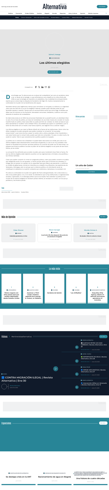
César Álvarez (18, 230)
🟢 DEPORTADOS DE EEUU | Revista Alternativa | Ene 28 (94, 357)
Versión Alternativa (87, 340)
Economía (19, 13)
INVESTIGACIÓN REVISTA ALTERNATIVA (19, 473)
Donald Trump (89, 17)
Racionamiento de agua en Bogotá (54, 477)
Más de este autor (54, 72)
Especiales (6, 423)
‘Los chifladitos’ (76, 293)
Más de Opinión (8, 216)
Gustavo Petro (66, 17)
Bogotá (47, 13)
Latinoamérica (12, 290)
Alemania (55, 232)
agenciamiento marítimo (98, 290)
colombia (55, 290)
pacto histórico (15, 192)
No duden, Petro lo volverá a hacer (90, 236)
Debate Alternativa (77, 17)
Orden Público (29, 13)
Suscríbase (102, 6)
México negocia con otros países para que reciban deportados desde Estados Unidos (11, 295)
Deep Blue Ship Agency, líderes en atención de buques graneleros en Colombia (97, 296)
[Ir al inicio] (54, 6)
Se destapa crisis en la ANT (18, 477)
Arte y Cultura (73, 13)
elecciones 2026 (55, 58)
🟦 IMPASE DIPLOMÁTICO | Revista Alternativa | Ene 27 (93, 371)
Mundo (54, 13)
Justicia (39, 13)
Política (10, 13)
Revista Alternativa (15, 385)
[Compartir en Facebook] (36, 87)
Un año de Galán (84, 165)
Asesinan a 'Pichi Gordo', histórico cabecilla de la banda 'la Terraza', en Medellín (33, 295)
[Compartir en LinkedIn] (42, 87)
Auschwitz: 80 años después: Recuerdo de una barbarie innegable (54, 235)
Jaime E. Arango (54, 54)
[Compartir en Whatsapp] (49, 87)
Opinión (82, 13)
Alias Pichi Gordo (33, 290)
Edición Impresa (93, 13)
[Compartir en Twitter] (39, 87)
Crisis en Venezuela (26, 17)
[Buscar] (106, 13)
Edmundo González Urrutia (41, 17)
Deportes (63, 13)
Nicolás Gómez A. (90, 230)
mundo (5, 374)
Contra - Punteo (86, 354)
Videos (4, 336)
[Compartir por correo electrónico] (46, 87)
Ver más (103, 216)
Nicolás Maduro (55, 17)
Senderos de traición (54, 293)
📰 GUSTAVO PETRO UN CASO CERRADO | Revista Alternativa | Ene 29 (94, 344)
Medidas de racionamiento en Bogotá (55, 473)
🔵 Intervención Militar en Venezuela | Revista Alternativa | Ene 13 (94, 384)
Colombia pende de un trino (18, 236)
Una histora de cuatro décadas (90, 478)
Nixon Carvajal (54, 230)
